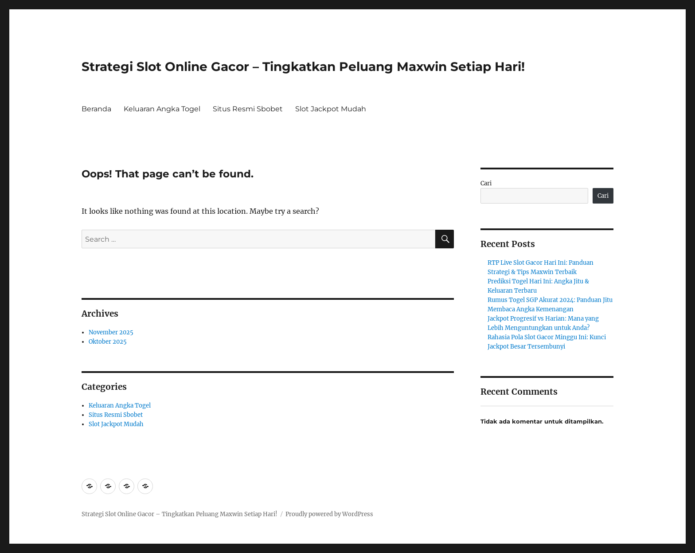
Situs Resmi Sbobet (248, 109)
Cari (486, 183)
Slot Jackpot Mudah (330, 109)
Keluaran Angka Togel (162, 109)
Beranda (96, 109)
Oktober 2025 (108, 341)
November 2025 (111, 332)
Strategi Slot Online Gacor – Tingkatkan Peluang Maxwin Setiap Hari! (303, 66)
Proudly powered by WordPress (329, 514)
